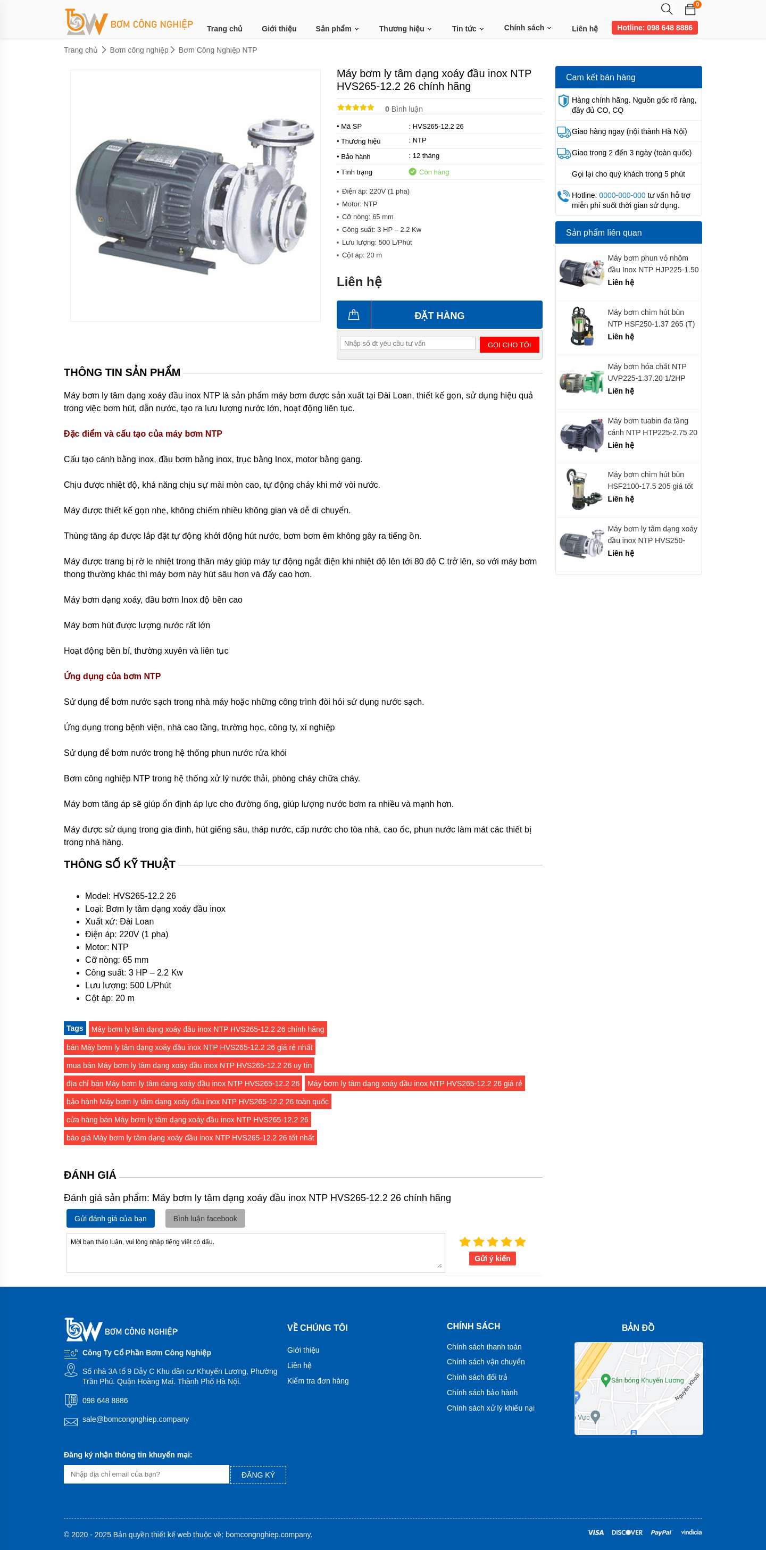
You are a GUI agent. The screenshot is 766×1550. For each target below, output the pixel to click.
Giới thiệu (279, 28)
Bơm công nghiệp (139, 50)
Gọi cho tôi (509, 345)
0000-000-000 (622, 195)
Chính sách (528, 27)
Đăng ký (258, 1475)
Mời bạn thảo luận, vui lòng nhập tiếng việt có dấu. (256, 1252)
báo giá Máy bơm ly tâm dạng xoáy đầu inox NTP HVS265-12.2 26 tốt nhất (190, 1138)
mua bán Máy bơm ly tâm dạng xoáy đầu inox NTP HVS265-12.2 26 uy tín (189, 1065)
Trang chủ (225, 28)
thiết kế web (171, 1534)
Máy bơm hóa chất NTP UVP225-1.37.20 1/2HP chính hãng (646, 372)
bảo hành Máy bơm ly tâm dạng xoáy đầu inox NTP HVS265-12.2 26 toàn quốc (197, 1101)
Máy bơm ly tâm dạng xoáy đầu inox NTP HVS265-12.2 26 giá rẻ (414, 1083)
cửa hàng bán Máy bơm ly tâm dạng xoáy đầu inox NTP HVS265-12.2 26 (187, 1119)
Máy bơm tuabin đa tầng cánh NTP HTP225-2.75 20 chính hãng (652, 426)
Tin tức (468, 29)
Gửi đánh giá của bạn (110, 1218)
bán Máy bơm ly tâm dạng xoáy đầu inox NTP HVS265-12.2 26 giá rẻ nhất (189, 1047)
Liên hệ (585, 28)
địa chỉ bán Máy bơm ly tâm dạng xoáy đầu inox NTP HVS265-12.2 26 (182, 1083)
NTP (420, 140)
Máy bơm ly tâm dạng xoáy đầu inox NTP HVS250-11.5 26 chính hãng (652, 534)
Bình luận (404, 109)
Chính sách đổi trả (477, 1377)
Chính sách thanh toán (484, 1347)
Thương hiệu (406, 29)
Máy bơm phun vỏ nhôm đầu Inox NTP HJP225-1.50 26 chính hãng (652, 264)
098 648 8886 (105, 1400)
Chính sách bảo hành (482, 1392)
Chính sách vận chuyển (486, 1361)
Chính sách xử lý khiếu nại (491, 1408)
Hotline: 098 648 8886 (655, 27)
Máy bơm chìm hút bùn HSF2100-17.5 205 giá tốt (650, 480)
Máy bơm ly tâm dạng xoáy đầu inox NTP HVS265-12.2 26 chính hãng (207, 1029)
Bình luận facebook (205, 1218)
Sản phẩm (338, 29)
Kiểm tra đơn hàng (318, 1381)
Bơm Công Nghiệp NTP (218, 50)
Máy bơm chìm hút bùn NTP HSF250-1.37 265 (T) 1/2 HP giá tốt (651, 318)
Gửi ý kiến (492, 1258)
